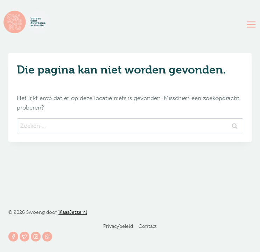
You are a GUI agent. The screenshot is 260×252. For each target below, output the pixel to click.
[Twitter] (24, 236)
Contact (148, 226)
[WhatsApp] (47, 236)
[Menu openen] (251, 24)
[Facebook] (13, 236)
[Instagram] (36, 236)
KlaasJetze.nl (72, 212)
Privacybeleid (118, 226)
